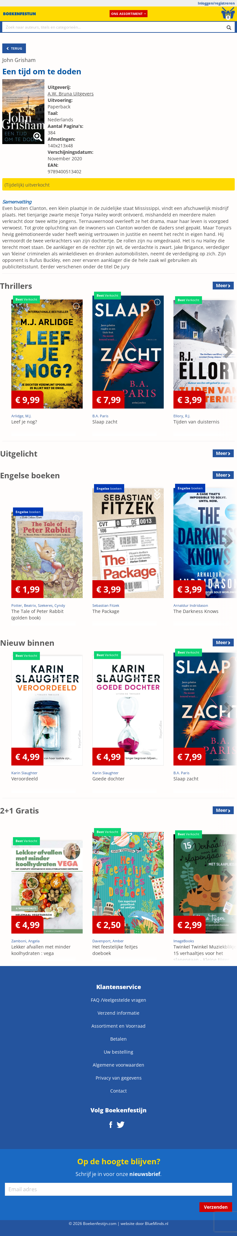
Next (227, 351)
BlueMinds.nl (156, 1223)
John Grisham (19, 60)
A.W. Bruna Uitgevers (71, 94)
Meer (221, 285)
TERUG (14, 48)
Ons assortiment (128, 13)
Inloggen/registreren (216, 3)
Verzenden (216, 1207)
